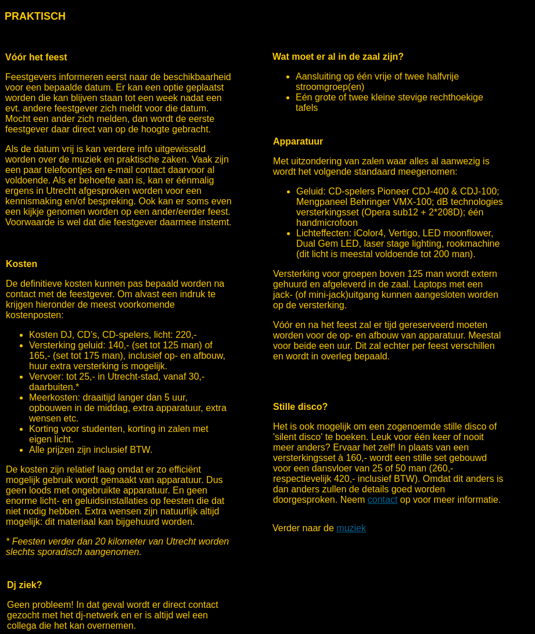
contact (383, 500)
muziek (351, 528)
